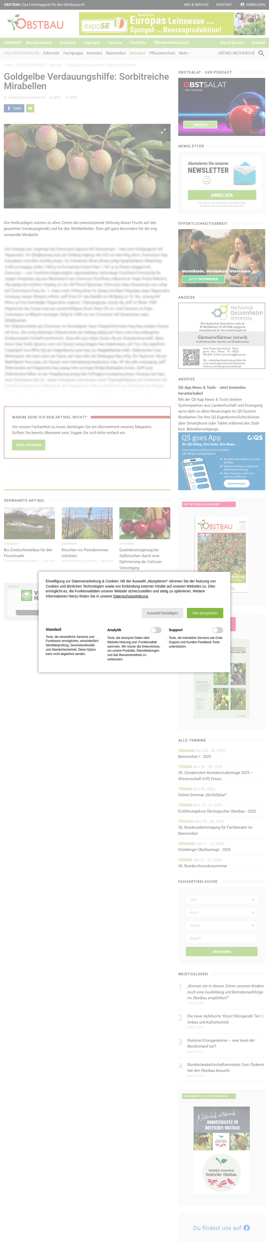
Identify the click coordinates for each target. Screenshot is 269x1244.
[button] (162, 613)
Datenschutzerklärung (130, 596)
